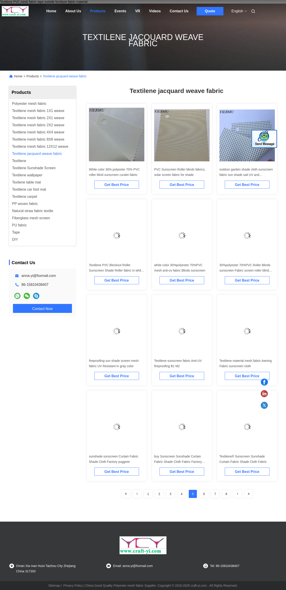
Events (120, 11)
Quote (210, 11)
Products (97, 11)
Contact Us (179, 11)
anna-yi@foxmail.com (38, 276)
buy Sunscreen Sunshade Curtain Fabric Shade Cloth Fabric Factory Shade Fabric (178, 462)
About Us (73, 11)
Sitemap (54, 585)
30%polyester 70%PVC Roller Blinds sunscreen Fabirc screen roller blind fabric (244, 270)
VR (137, 11)
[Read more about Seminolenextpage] (126, 494)
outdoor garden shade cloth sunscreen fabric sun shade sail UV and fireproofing (246, 175)
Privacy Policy (73, 585)
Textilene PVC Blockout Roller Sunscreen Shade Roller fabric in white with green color (116, 270)
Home (51, 11)
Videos (155, 11)
